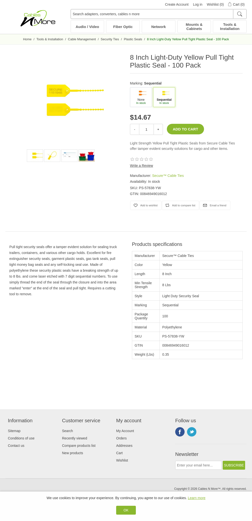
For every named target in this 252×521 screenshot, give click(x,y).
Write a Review (141, 166)
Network (158, 27)
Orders (121, 438)
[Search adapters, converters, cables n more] (158, 14)
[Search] (239, 14)
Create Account (177, 4)
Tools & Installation (229, 26)
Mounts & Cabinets (194, 26)
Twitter (191, 432)
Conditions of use (21, 438)
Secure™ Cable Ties (168, 176)
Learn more (196, 498)
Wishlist (122, 460)
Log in (197, 4)
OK (126, 510)
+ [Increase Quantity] (158, 129)
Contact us (16, 446)
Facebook (180, 432)
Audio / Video (87, 27)
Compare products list (78, 446)
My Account (125, 431)
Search (67, 431)
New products (72, 453)
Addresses (124, 446)
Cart (119, 453)
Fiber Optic (123, 27)
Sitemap (14, 431)
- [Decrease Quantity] (134, 129)
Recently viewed (74, 438)
